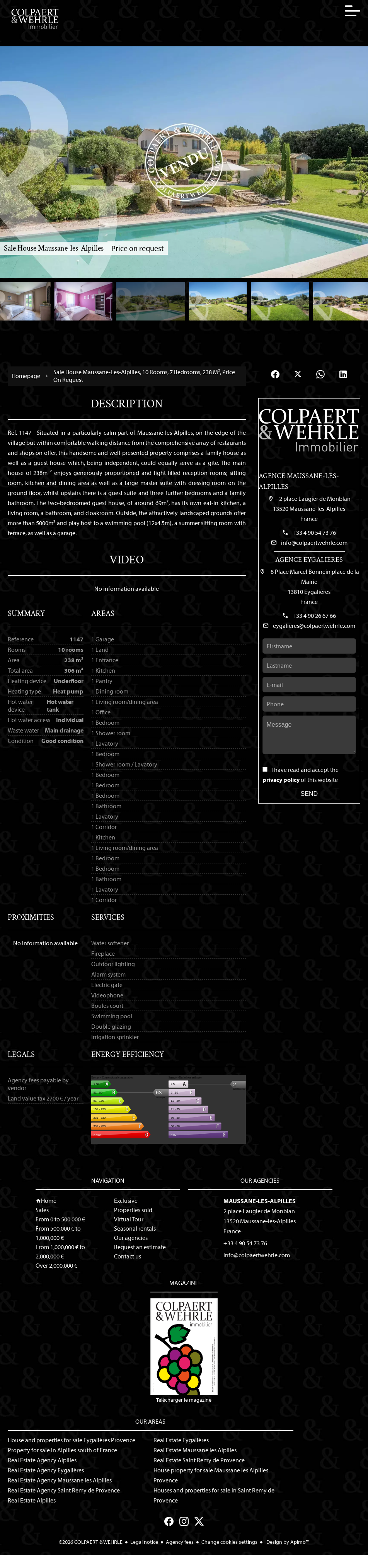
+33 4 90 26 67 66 (314, 615)
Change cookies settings (229, 1541)
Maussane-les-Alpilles (259, 1201)
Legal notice (144, 1541)
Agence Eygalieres (309, 559)
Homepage (26, 376)
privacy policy (281, 779)
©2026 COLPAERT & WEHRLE (91, 1541)
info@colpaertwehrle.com (314, 542)
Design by (287, 1541)
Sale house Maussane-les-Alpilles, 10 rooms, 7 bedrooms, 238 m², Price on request (144, 375)
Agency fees (180, 1541)
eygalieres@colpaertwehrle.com (314, 625)
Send (309, 793)
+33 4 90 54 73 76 (314, 532)
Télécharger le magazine (183, 1350)
